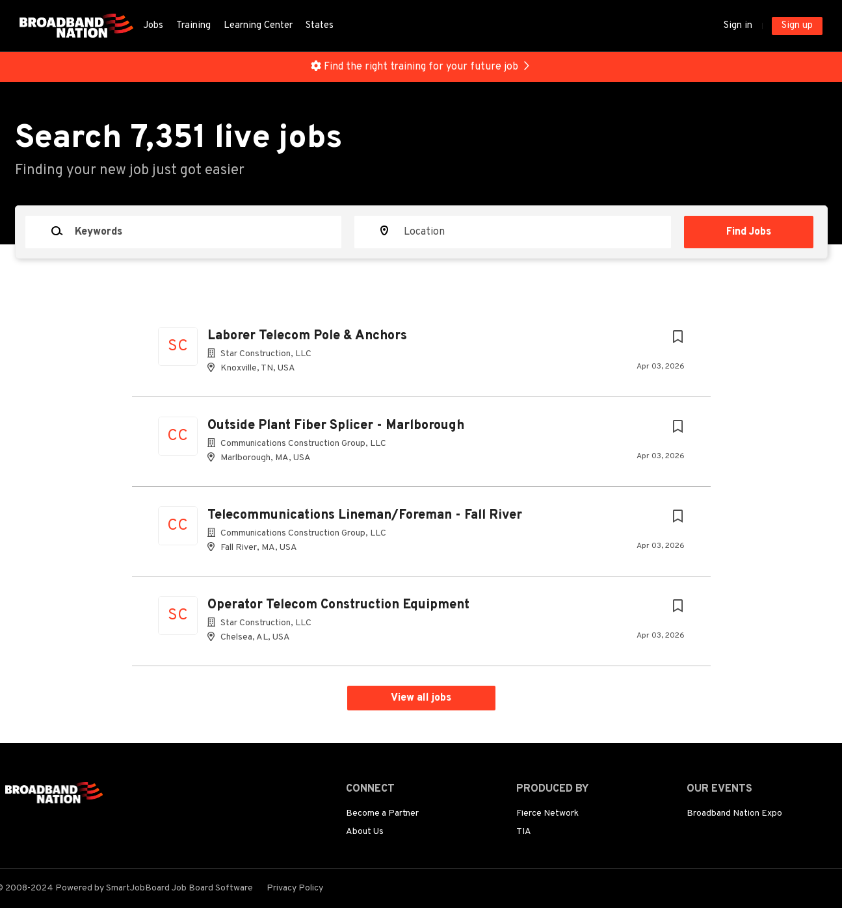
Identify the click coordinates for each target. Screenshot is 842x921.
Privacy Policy (295, 888)
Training (193, 25)
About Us (365, 831)
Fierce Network (547, 813)
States (320, 25)
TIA (523, 831)
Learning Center (258, 25)
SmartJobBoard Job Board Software (179, 888)
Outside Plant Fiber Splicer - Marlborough (335, 425)
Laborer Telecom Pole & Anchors (307, 336)
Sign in (738, 25)
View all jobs (421, 698)
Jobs (153, 25)
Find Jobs (748, 232)
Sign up (797, 25)
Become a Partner (382, 813)
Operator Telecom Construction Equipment (338, 605)
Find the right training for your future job (421, 66)
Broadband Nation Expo (734, 813)
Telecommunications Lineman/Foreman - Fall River (364, 515)
